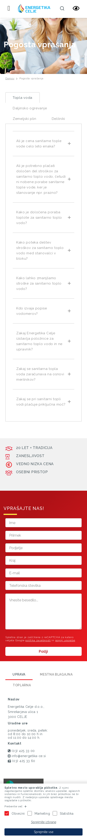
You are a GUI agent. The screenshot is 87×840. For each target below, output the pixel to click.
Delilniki (58, 119)
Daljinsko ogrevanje (30, 108)
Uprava (18, 674)
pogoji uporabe (65, 640)
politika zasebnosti (38, 640)
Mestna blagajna (56, 674)
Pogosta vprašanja (31, 78)
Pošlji (43, 651)
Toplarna (22, 685)
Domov (9, 78)
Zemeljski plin (24, 119)
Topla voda (22, 98)
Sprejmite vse (43, 832)
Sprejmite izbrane (43, 822)
